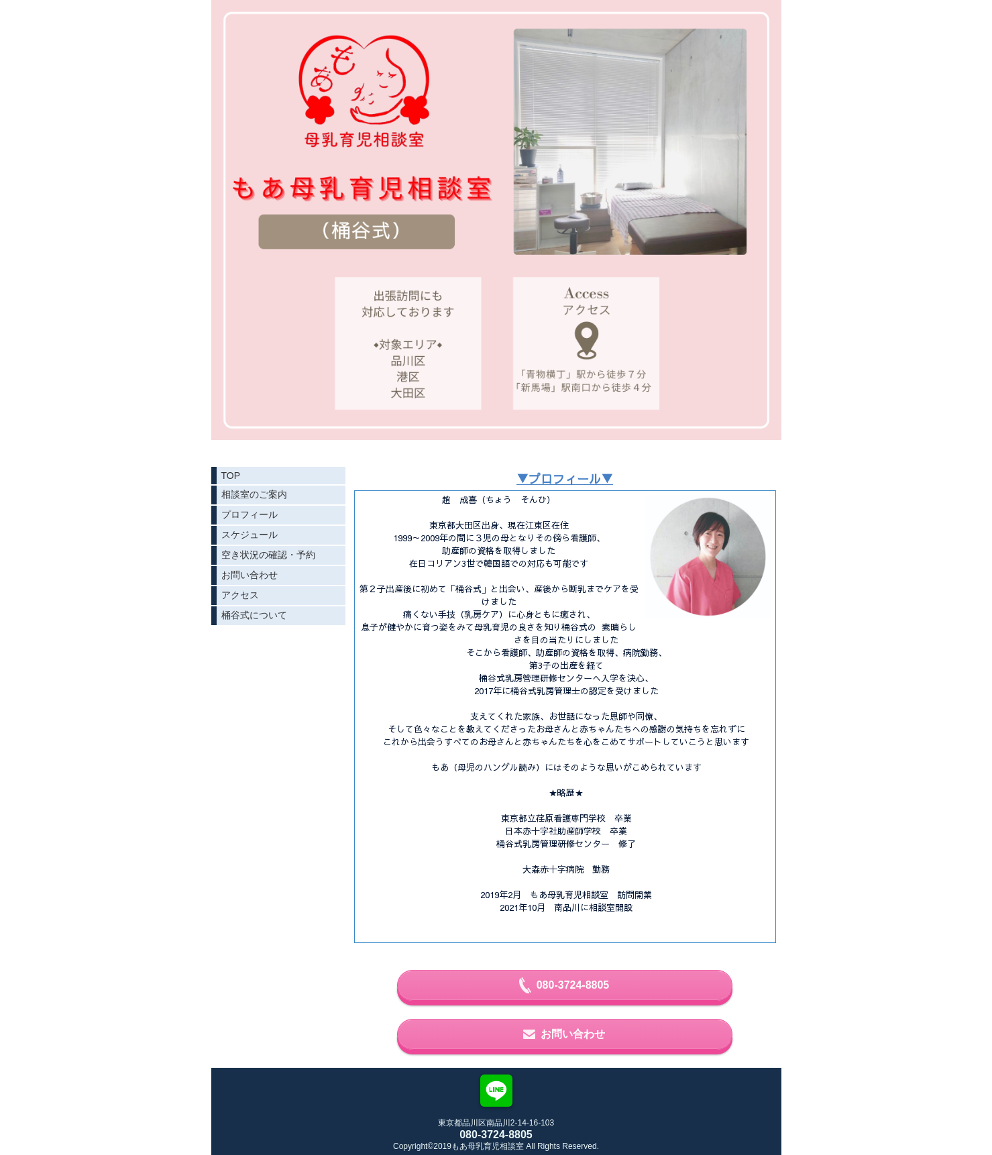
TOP (231, 475)
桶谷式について (254, 615)
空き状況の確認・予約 (268, 554)
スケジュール (249, 534)
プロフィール (249, 514)
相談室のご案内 (254, 494)
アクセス (240, 595)
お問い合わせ (249, 574)
